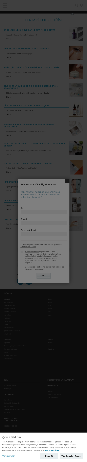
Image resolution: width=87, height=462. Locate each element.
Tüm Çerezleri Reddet (71, 456)
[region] (43, 447)
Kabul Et (49, 456)
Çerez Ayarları (8, 456)
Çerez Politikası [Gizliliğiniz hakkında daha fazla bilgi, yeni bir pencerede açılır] (52, 450)
